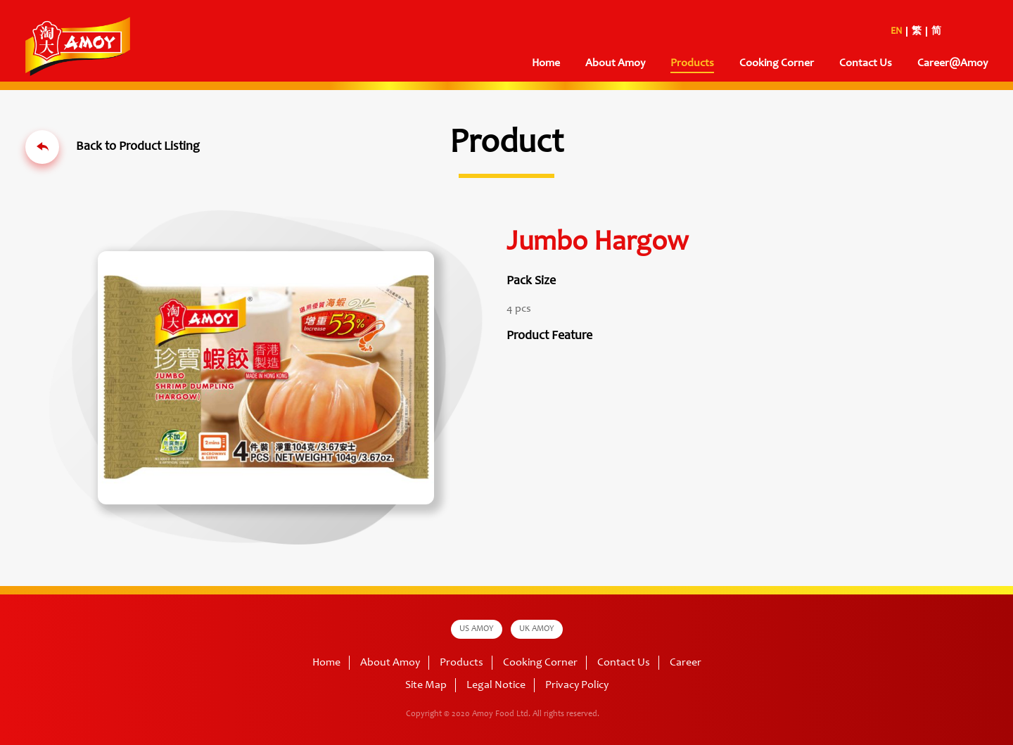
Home (546, 63)
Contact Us (865, 63)
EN (896, 32)
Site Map (426, 685)
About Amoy (615, 63)
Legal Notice (495, 685)
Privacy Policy (577, 685)
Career (685, 662)
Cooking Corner (776, 63)
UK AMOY (536, 629)
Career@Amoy (952, 63)
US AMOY (476, 629)
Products (692, 63)
